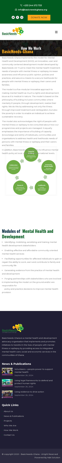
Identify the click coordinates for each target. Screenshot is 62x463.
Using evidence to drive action (29, 392)
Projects (8, 421)
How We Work (11, 430)
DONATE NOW (39, 17)
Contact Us (9, 435)
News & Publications (14, 416)
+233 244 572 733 (31, 5)
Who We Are (10, 425)
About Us (8, 411)
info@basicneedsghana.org (31, 10)
